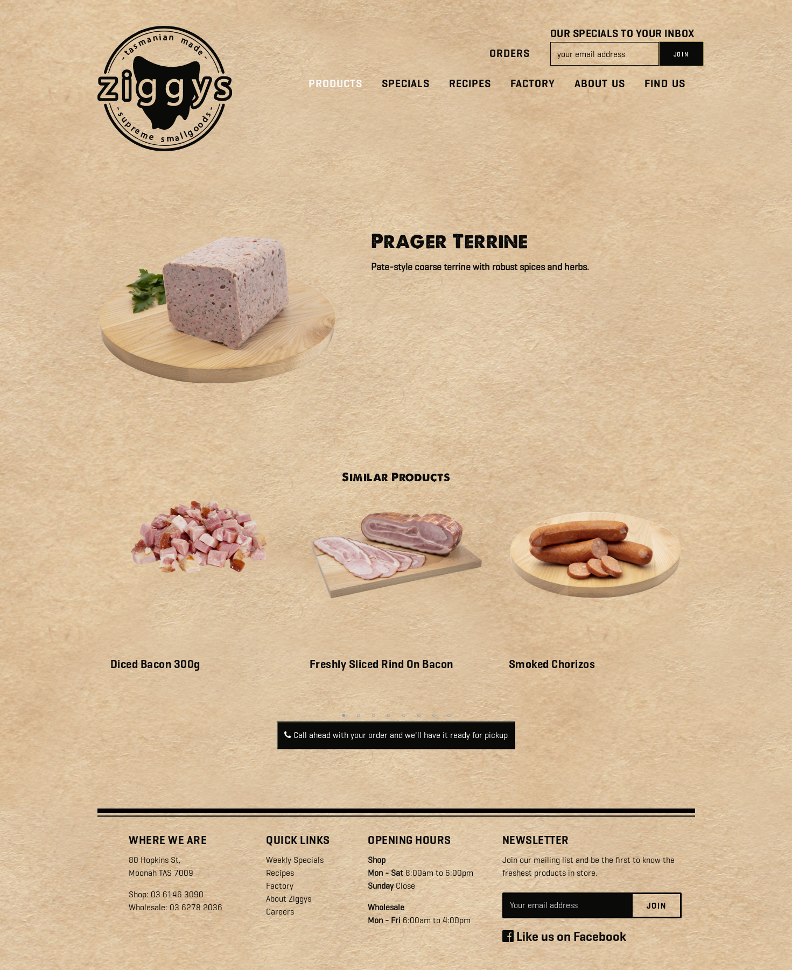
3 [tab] (373, 715)
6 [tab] (418, 715)
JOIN (681, 54)
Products (335, 83)
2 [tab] (358, 715)
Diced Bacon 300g (155, 664)
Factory (532, 83)
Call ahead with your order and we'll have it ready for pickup (396, 735)
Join (657, 906)
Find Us (664, 83)
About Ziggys (288, 899)
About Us (599, 83)
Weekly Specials (295, 860)
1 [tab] (343, 715)
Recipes (470, 83)
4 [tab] (388, 715)
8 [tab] (449, 715)
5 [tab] (403, 715)
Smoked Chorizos (552, 664)
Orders (509, 53)
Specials (406, 83)
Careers (280, 911)
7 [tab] (434, 715)
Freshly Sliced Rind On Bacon (381, 664)
